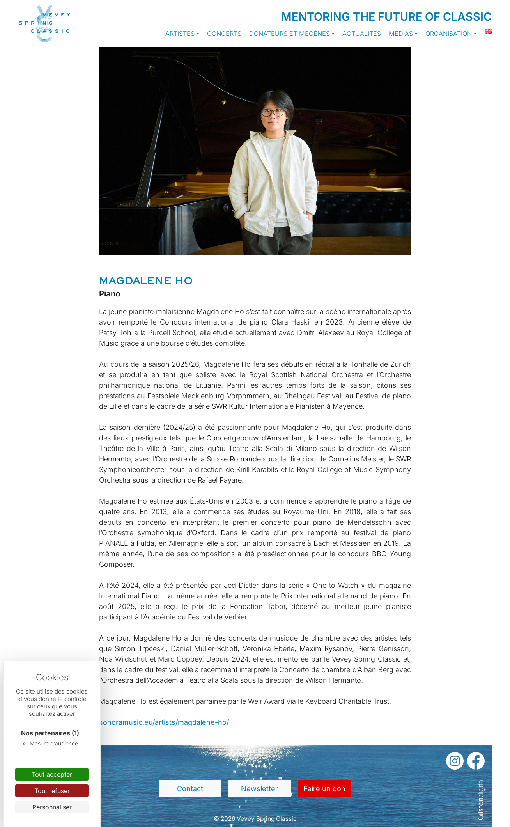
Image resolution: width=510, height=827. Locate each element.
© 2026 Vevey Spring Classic (255, 818)
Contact (190, 788)
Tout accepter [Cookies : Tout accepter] (52, 774)
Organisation (448, 33)
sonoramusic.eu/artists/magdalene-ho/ (164, 722)
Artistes (180, 33)
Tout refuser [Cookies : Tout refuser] (52, 791)
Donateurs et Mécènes (289, 33)
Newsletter (259, 788)
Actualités (361, 33)
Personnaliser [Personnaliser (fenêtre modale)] (52, 807)
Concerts (224, 33)
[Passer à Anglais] (484, 31)
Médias (401, 33)
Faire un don (324, 788)
